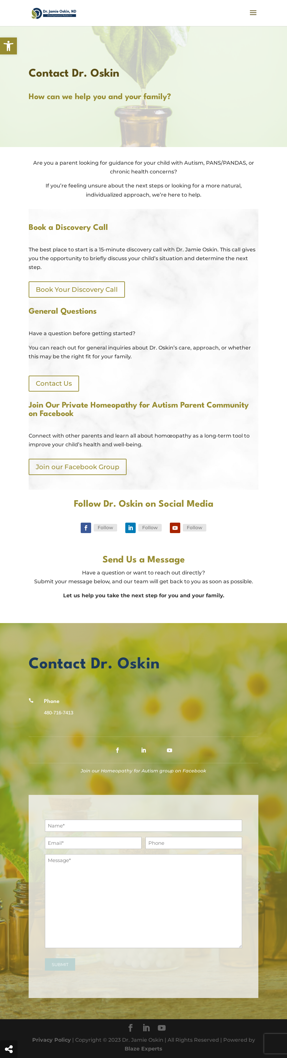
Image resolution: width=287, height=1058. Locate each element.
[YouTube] (162, 1028)
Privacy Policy (51, 1040)
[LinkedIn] (146, 1028)
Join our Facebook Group (77, 467)
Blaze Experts (143, 1049)
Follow (105, 527)
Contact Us (54, 383)
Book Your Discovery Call (77, 289)
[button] (8, 45)
